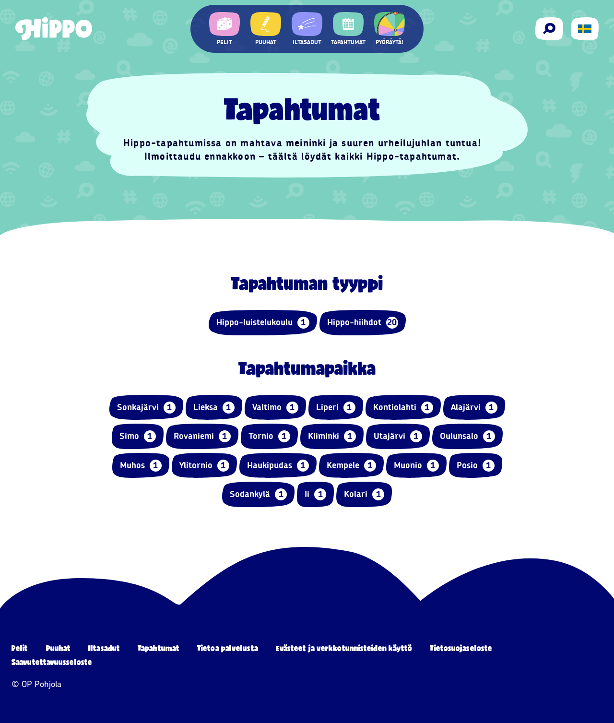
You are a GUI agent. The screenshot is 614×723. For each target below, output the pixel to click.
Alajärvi (474, 408)
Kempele (351, 466)
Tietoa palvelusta (227, 647)
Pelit (20, 647)
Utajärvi (398, 436)
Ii (315, 494)
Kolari (364, 494)
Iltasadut (104, 647)
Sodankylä (258, 494)
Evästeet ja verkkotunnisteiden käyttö (344, 647)
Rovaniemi (202, 436)
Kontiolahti (403, 408)
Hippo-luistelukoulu (262, 323)
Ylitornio (204, 466)
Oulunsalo (467, 436)
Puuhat (58, 647)
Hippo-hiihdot (362, 323)
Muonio (416, 466)
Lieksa (214, 408)
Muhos (141, 466)
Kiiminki (332, 436)
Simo (137, 436)
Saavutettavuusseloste (52, 661)
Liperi (335, 408)
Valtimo (275, 408)
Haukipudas (278, 466)
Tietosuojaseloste (461, 647)
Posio (476, 466)
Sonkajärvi (146, 408)
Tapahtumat (158, 647)
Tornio (269, 436)
